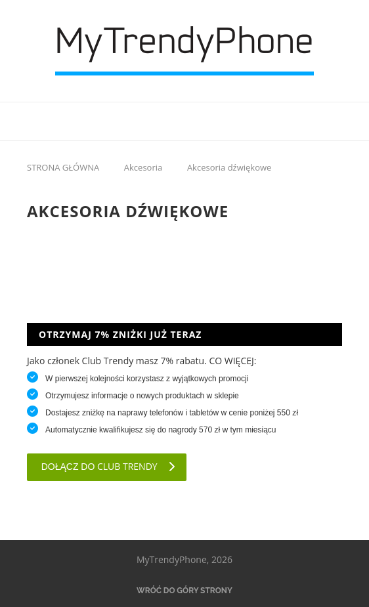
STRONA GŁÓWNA (63, 167)
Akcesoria (143, 167)
